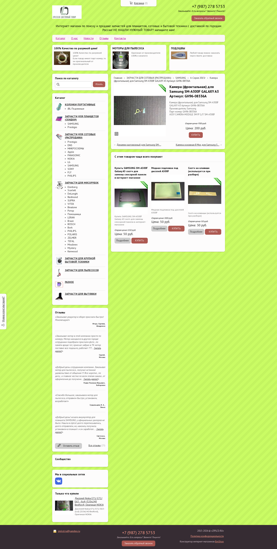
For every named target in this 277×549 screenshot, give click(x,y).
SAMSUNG (73, 123)
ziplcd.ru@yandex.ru (69, 531)
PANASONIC (74, 155)
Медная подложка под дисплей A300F (164, 169)
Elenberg (72, 187)
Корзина (139, 3)
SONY (71, 169)
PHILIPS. (72, 231)
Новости (89, 38)
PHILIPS (72, 175)
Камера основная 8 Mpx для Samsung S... (197, 144)
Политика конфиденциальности (207, 536)
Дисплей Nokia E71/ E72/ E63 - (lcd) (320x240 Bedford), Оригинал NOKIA (89, 501)
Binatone (72, 207)
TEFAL (71, 241)
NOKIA (71, 158)
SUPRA (71, 200)
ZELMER (72, 237)
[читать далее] (91, 379)
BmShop (219, 541)
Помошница (74, 214)
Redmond (73, 197)
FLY (69, 172)
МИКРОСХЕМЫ (76, 148)
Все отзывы (95, 445)
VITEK (71, 203)
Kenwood (73, 251)
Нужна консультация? (3, 309)
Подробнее (122, 240)
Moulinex (72, 244)
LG (69, 162)
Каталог (60, 38)
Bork (70, 227)
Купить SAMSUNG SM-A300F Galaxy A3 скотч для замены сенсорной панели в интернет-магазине (131, 172)
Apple (71, 151)
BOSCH (71, 224)
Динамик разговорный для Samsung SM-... (139, 144)
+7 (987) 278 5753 (208, 6)
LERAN (71, 217)
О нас (74, 38)
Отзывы (104, 38)
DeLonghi (73, 193)
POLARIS (72, 234)
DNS (70, 145)
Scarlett (72, 190)
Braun (71, 221)
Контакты (120, 38)
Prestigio (72, 127)
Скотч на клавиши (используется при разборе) (199, 171)
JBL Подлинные (76, 108)
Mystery (72, 248)
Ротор (71, 210)
